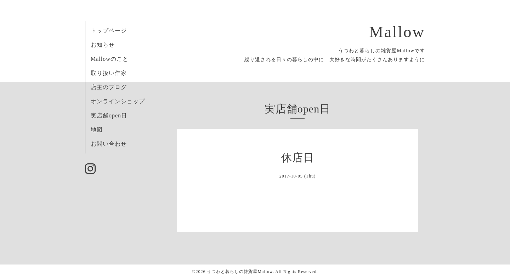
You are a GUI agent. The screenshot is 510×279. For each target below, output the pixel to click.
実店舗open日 (109, 115)
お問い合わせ (109, 144)
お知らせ (103, 45)
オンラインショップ (118, 101)
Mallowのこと (110, 59)
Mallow (397, 32)
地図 (97, 130)
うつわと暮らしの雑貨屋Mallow (240, 271)
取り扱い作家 (109, 73)
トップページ (109, 31)
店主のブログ (109, 87)
